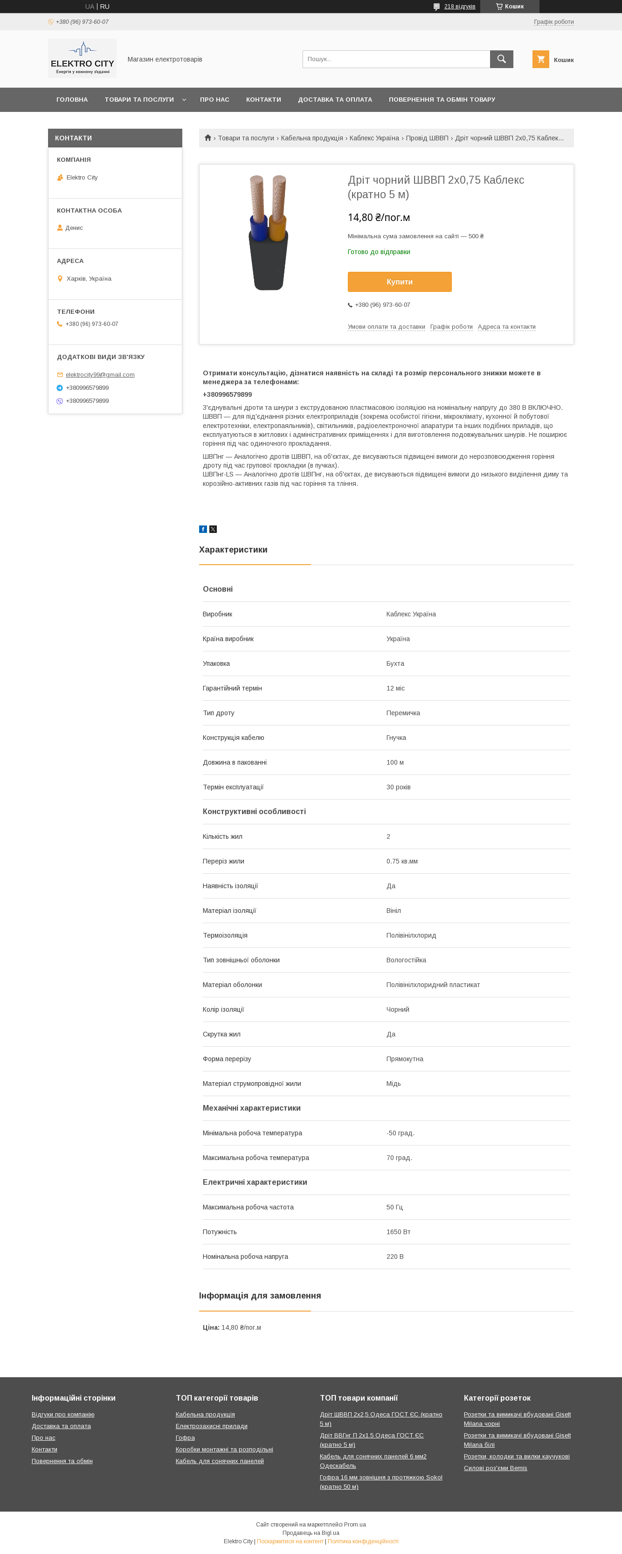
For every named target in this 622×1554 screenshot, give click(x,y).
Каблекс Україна (374, 138)
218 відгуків (460, 6)
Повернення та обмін (62, 1460)
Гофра (185, 1437)
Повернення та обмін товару (442, 99)
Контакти (263, 99)
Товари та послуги (139, 99)
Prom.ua (355, 1524)
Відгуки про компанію (63, 1414)
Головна (72, 99)
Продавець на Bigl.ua (311, 1533)
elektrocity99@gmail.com (100, 374)
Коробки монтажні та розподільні (224, 1449)
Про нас (214, 99)
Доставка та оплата (335, 99)
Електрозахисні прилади (212, 1426)
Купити (400, 282)
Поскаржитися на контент (290, 1541)
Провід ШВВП (427, 138)
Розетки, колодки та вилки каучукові (517, 1456)
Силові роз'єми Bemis (495, 1467)
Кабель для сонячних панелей (220, 1460)
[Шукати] (501, 59)
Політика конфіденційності (363, 1541)
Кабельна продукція (312, 138)
